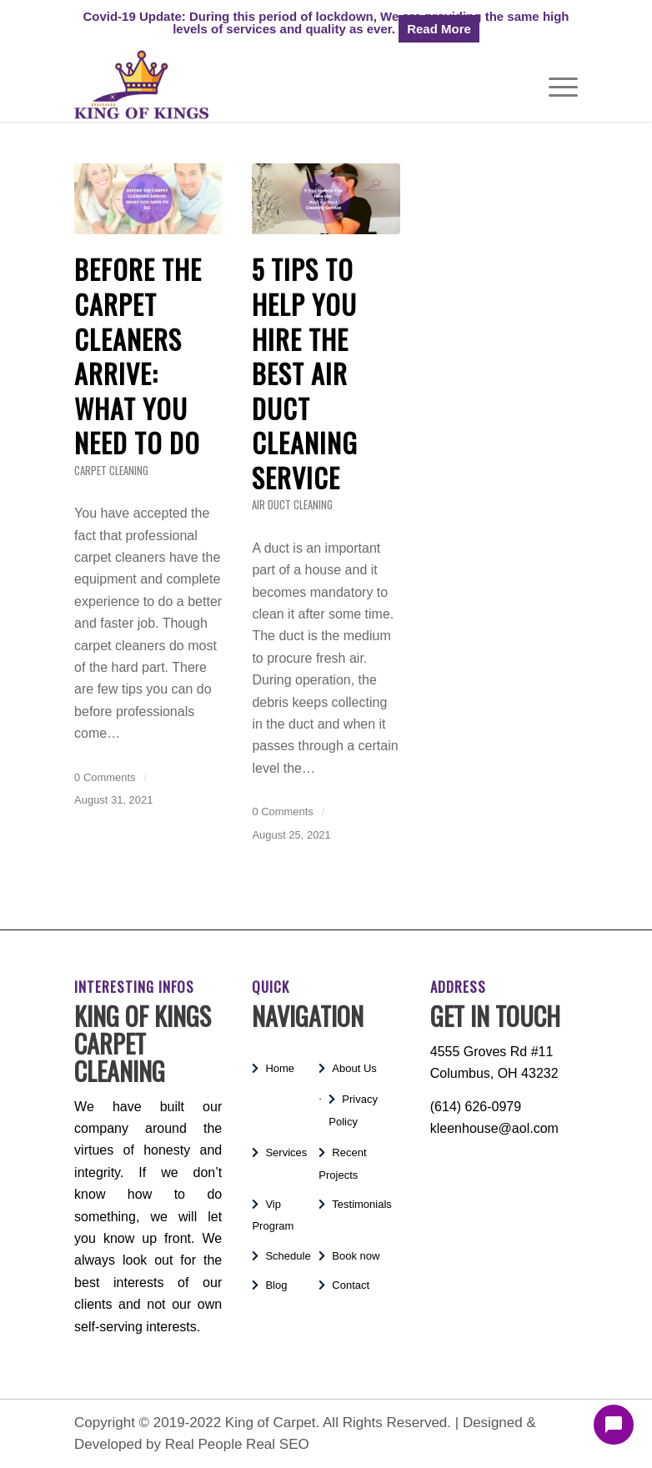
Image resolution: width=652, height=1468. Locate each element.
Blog (276, 1285)
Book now (355, 1256)
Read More (439, 29)
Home (279, 1068)
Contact (350, 1285)
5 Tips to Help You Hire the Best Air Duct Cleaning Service (305, 373)
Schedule (287, 1256)
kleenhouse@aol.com (494, 1128)
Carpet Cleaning (111, 470)
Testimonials (362, 1204)
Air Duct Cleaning (292, 505)
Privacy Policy (353, 1110)
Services (286, 1152)
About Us (354, 1068)
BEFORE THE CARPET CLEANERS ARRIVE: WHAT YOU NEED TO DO (138, 355)
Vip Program (272, 1215)
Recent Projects (342, 1163)
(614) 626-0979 (475, 1107)
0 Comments (104, 777)
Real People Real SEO (237, 1444)
